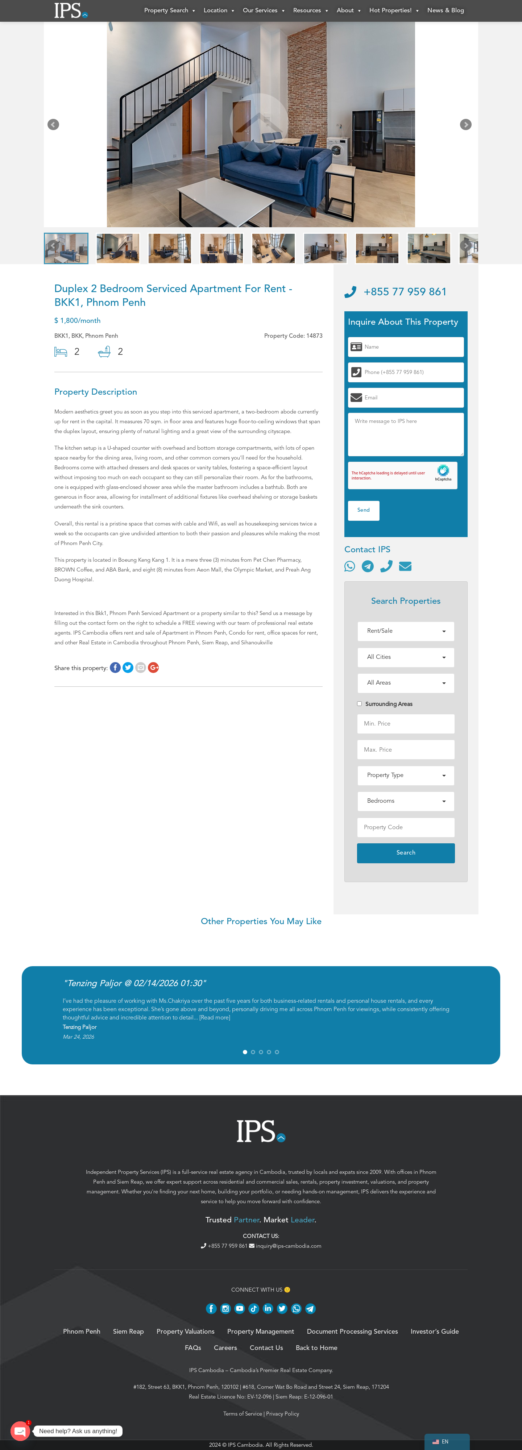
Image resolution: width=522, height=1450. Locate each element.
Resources (311, 11)
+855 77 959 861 (395, 292)
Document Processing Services (352, 1332)
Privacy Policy (282, 1413)
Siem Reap (130, 1182)
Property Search (170, 11)
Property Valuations (186, 1332)
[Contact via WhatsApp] (349, 566)
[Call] (386, 566)
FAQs (193, 1348)
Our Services (264, 11)
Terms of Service (242, 1413)
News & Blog (445, 11)
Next (467, 126)
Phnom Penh (81, 1332)
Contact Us (266, 1348)
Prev (54, 126)
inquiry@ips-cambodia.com (285, 1246)
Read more (215, 1017)
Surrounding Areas (385, 704)
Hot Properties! (394, 11)
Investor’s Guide (435, 1332)
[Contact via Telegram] (368, 566)
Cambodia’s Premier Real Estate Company (281, 1370)
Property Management (260, 1332)
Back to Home (316, 1348)
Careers (225, 1348)
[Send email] (405, 566)
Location (220, 11)
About (349, 11)
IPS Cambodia (206, 1370)
